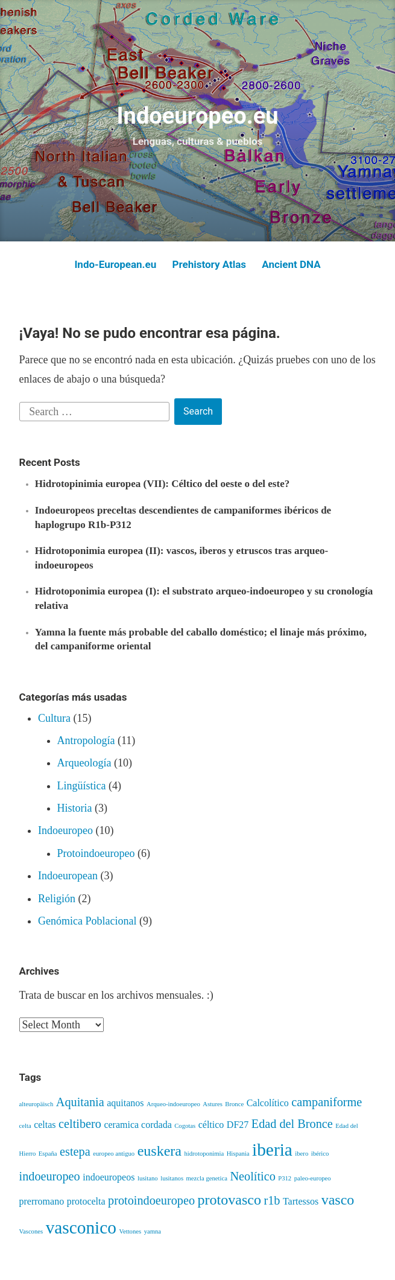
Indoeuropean (68, 876)
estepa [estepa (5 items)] (75, 1151)
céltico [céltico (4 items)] (211, 1124)
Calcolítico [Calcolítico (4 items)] (268, 1103)
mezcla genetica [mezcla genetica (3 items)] (206, 1178)
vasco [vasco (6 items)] (338, 1200)
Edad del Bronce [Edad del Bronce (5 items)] (292, 1123)
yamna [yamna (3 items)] (152, 1231)
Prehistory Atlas (209, 264)
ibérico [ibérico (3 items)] (320, 1153)
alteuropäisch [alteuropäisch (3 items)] (36, 1104)
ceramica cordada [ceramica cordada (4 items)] (137, 1124)
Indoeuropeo (65, 830)
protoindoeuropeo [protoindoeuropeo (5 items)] (151, 1200)
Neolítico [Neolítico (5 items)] (252, 1176)
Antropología (86, 740)
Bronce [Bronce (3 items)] (234, 1104)
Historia (74, 808)
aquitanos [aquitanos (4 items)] (125, 1103)
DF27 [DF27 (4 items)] (237, 1124)
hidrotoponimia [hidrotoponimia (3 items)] (204, 1153)
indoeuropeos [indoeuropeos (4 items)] (108, 1177)
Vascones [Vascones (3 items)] (31, 1231)
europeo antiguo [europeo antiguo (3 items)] (113, 1153)
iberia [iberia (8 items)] (272, 1149)
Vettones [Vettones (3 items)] (130, 1231)
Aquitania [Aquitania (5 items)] (80, 1102)
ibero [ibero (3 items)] (301, 1153)
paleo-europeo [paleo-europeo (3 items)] (312, 1178)
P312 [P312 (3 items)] (284, 1178)
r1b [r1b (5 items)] (272, 1200)
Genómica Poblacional (87, 921)
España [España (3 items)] (48, 1153)
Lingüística (81, 786)
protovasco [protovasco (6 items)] (229, 1200)
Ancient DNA (291, 264)
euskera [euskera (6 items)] (159, 1151)
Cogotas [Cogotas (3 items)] (184, 1125)
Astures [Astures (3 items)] (213, 1104)
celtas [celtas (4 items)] (44, 1124)
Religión (56, 899)
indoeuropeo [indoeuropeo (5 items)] (49, 1176)
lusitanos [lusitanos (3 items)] (171, 1178)
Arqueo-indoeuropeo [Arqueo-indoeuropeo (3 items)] (173, 1104)
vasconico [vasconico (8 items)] (81, 1227)
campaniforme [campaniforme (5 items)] (326, 1102)
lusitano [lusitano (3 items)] (147, 1178)
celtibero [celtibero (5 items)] (79, 1123)
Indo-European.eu (115, 264)
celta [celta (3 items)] (25, 1125)
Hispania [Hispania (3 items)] (238, 1153)
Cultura (54, 718)
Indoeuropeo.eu (197, 116)
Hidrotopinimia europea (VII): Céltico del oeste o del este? (162, 483)
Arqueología (84, 763)
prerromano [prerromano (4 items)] (42, 1201)
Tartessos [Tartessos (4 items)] (300, 1201)
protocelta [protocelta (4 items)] (86, 1201)
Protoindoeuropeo (96, 853)
